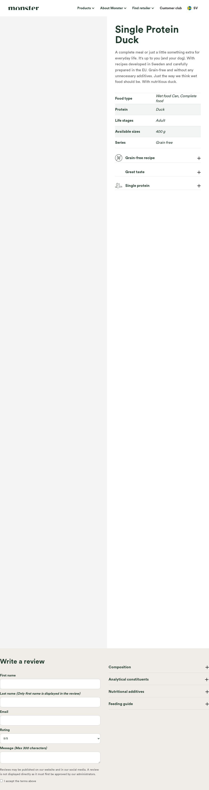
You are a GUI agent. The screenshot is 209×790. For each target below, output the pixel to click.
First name (8, 675)
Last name (40, 693)
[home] (27, 8)
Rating (5, 730)
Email (4, 711)
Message (23, 748)
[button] (85, 8)
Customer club (171, 8)
